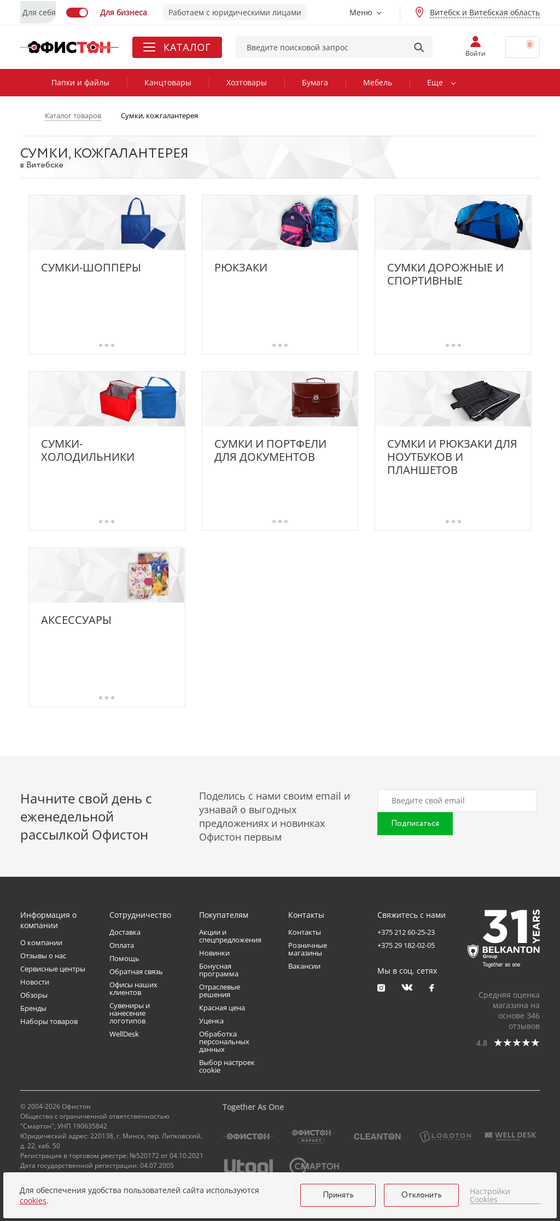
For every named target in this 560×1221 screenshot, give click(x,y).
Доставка (125, 932)
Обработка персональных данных (224, 1041)
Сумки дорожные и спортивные (445, 274)
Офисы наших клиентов (133, 988)
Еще (435, 82)
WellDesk (124, 1034)
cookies (33, 1200)
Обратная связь (136, 971)
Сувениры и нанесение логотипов (129, 1013)
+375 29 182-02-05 (406, 945)
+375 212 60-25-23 (406, 932)
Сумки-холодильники (88, 450)
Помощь (124, 958)
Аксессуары (76, 620)
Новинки (214, 953)
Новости (34, 982)
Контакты (304, 932)
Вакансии (304, 966)
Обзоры (34, 995)
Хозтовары (246, 82)
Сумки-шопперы (91, 268)
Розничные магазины (307, 949)
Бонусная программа (218, 969)
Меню (360, 12)
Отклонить (421, 1195)
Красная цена (222, 1007)
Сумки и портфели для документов (270, 450)
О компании (41, 942)
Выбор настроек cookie (227, 1066)
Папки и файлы (80, 82)
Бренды (33, 1008)
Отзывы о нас (43, 955)
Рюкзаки (240, 268)
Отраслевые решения (219, 990)
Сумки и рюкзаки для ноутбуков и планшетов (452, 457)
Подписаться (415, 823)
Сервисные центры (52, 969)
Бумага (315, 82)
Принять (338, 1195)
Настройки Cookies (490, 1195)
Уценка (211, 1021)
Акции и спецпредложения (230, 936)
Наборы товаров (49, 1021)
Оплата (121, 945)
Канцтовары (167, 82)
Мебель (377, 82)
